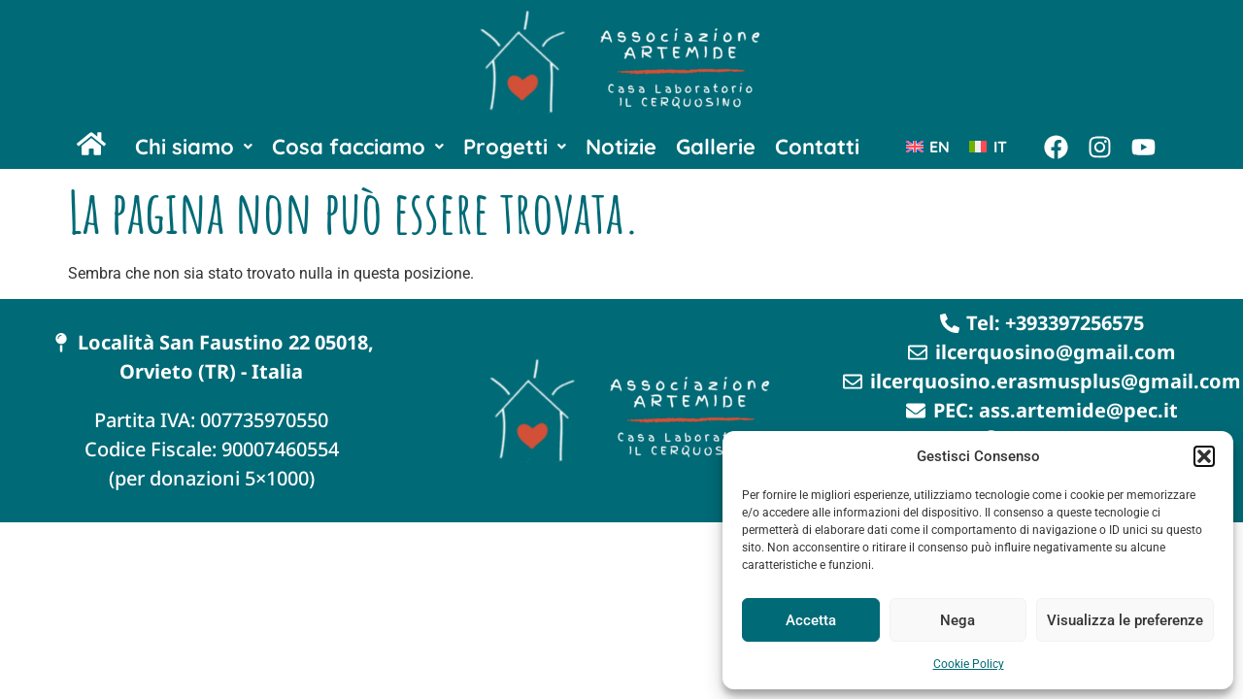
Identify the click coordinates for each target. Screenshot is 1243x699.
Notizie (621, 146)
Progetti (514, 146)
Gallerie (716, 146)
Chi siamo (193, 146)
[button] (1204, 456)
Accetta (811, 620)
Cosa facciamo (358, 146)
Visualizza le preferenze (1125, 620)
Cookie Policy (968, 664)
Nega (957, 620)
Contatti (817, 146)
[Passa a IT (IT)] (987, 147)
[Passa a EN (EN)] (927, 147)
